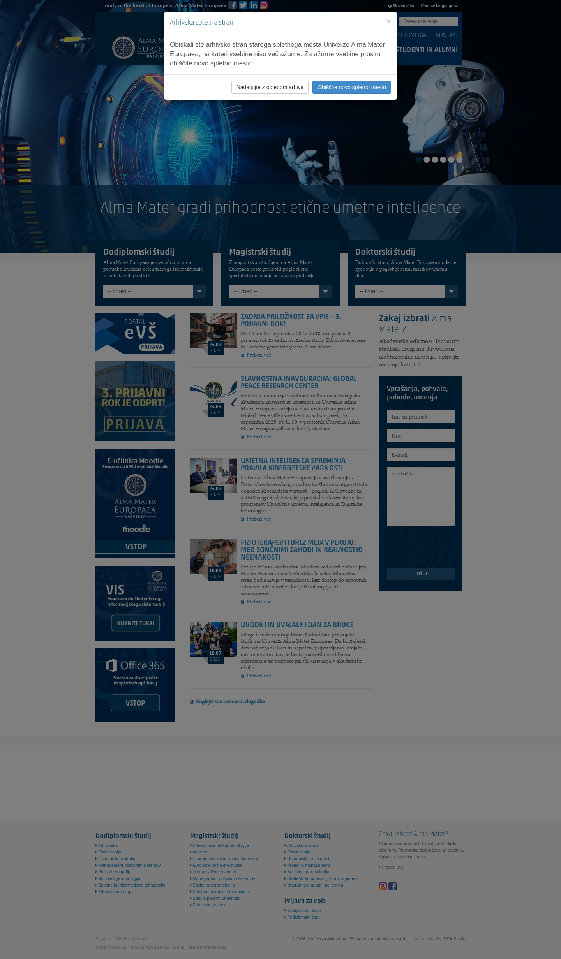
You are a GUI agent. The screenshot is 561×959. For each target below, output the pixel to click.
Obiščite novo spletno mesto (352, 87)
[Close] (388, 21)
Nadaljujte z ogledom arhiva (270, 87)
